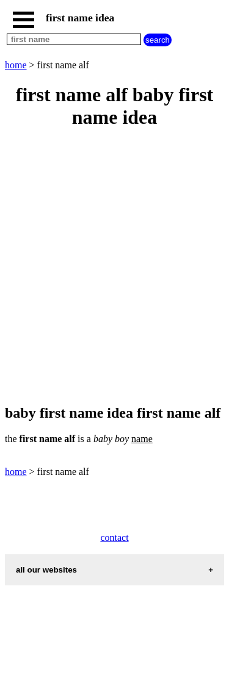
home (16, 65)
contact (114, 537)
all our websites (46, 569)
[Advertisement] (114, 267)
